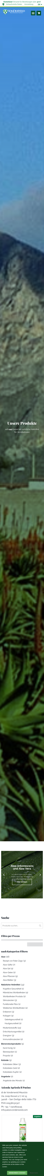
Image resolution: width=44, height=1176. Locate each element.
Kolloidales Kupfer (11, 1072)
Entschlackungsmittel (12, 1031)
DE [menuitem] (39, 4)
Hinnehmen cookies (17, 1173)
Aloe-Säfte (7, 965)
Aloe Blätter (8, 980)
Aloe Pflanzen (9, 976)
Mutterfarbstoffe (10, 1028)
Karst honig (8, 1048)
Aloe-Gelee (8, 972)
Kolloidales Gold (10, 1068)
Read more (34, 1173)
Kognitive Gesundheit (12, 989)
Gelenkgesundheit (12, 1019)
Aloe (3, 957)
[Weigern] (37, 1160)
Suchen (39, 926)
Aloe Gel (6, 968)
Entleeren (7, 1012)
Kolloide (5, 1060)
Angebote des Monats (12, 1080)
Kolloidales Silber (10, 1064)
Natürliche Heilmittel (10, 985)
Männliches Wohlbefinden (14, 992)
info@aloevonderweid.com (14, 1110)
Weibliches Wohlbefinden (14, 1008)
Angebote (5, 1076)
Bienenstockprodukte (11, 1044)
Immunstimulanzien (11, 1039)
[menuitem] (39, 4)
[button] (33, 13)
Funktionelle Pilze (10, 1004)
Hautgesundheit (12, 1023)
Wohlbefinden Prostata (13, 996)
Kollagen (7, 1016)
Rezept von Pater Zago (13, 961)
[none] (39, 4)
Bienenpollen (8, 1052)
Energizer (7, 1035)
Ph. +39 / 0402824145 (11, 1106)
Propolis (6, 1055)
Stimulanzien (8, 1000)
